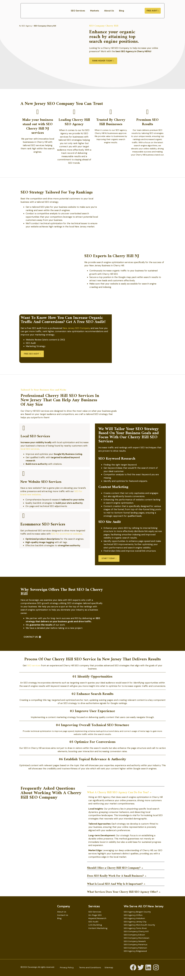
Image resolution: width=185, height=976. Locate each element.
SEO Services (78, 10)
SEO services (33, 665)
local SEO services (30, 448)
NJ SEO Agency (25, 26)
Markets (94, 10)
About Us (109, 10)
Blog (121, 10)
